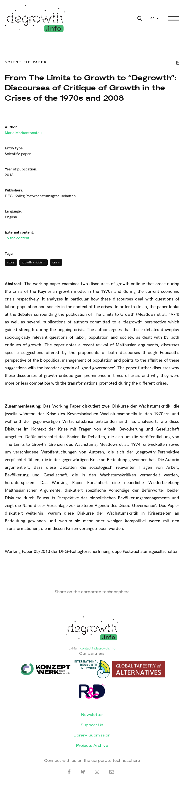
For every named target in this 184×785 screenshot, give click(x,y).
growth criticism (33, 262)
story (11, 262)
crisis (56, 262)
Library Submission (92, 735)
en (152, 18)
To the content (17, 238)
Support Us (92, 724)
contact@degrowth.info (97, 648)
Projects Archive (92, 745)
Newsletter (92, 714)
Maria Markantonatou (23, 133)
